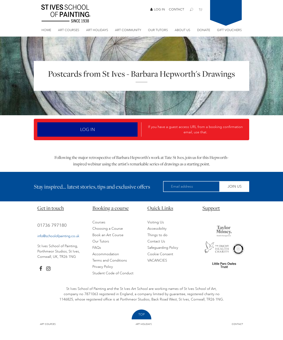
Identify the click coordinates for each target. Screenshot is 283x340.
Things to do (157, 235)
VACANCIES (157, 260)
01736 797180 (52, 225)
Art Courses (68, 30)
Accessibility (156, 228)
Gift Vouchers (229, 30)
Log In (157, 9)
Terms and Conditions (109, 260)
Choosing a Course (107, 228)
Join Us (235, 186)
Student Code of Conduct (112, 273)
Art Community (128, 30)
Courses (98, 222)
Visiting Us (155, 222)
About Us (182, 30)
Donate (203, 30)
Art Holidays (97, 30)
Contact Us (156, 241)
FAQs (96, 247)
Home (46, 30)
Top (141, 314)
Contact (176, 9)
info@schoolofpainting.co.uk (58, 236)
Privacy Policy (102, 266)
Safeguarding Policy (162, 247)
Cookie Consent (160, 254)
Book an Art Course (107, 235)
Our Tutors (158, 30)
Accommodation (105, 254)
